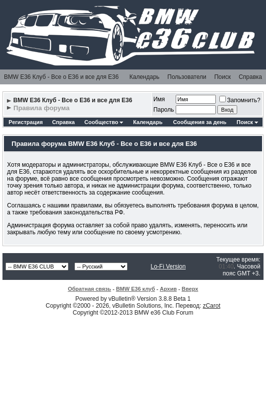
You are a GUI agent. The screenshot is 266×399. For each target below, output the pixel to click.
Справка (250, 76)
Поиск (222, 76)
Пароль (163, 109)
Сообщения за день (199, 122)
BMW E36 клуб (135, 289)
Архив (168, 289)
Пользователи (186, 76)
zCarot (211, 305)
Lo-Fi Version (168, 266)
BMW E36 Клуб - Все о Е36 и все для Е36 (61, 76)
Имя (159, 99)
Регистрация (25, 122)
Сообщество (103, 122)
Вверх (190, 289)
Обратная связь (89, 289)
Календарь (145, 76)
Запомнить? (240, 100)
